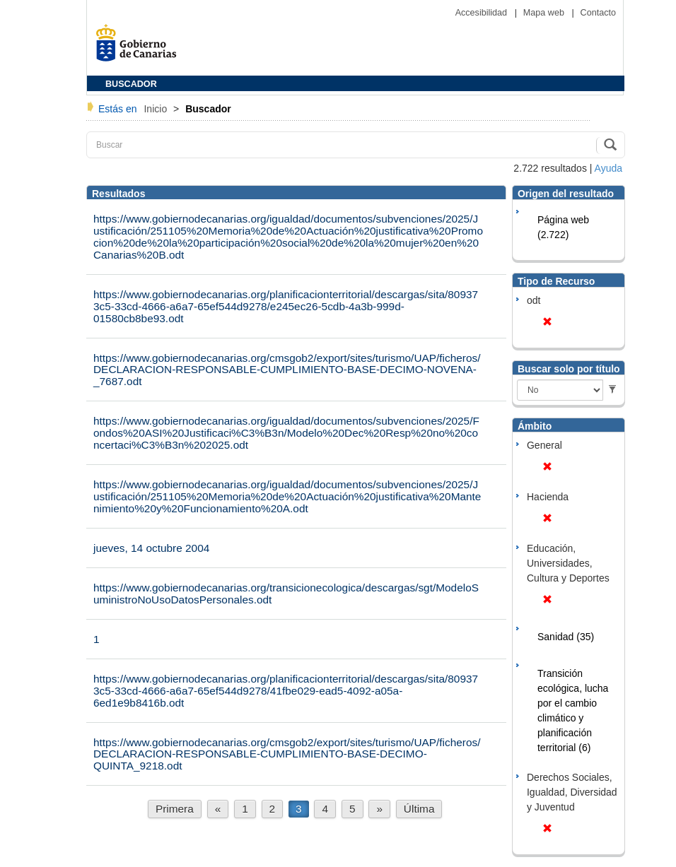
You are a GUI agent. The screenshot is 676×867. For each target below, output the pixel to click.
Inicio (157, 108)
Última (419, 809)
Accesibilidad (482, 13)
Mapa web (545, 13)
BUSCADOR (131, 84)
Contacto (598, 13)
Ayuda (608, 168)
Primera (175, 809)
